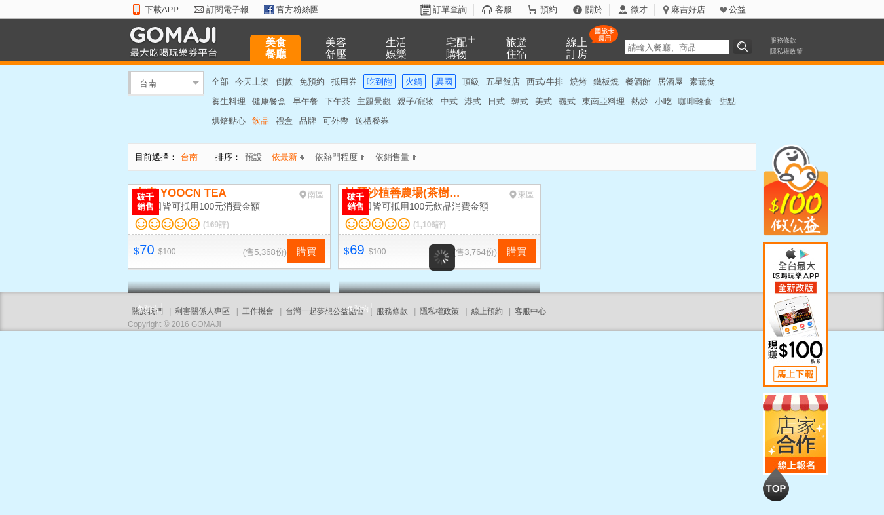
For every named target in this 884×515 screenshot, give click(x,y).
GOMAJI (177, 41)
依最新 (288, 157)
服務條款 (783, 40)
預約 (548, 9)
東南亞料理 (603, 101)
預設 (253, 157)
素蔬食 (702, 81)
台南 (148, 83)
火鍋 (413, 81)
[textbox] (677, 47)
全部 (220, 81)
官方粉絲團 (297, 9)
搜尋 (744, 46)
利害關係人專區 (202, 311)
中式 (449, 101)
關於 (593, 9)
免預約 (312, 81)
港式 (472, 101)
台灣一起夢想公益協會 (324, 311)
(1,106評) (429, 224)
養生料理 (229, 101)
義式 (567, 101)
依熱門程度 (340, 157)
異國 (443, 81)
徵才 (639, 9)
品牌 (307, 121)
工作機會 (258, 311)
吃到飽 (379, 81)
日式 (496, 101)
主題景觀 (374, 101)
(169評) (216, 224)
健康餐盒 (269, 101)
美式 (543, 101)
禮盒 (284, 121)
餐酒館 (638, 81)
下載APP (162, 9)
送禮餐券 (372, 121)
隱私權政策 (786, 51)
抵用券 (344, 81)
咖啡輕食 (695, 101)
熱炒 (639, 101)
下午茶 (337, 101)
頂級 (470, 81)
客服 (503, 9)
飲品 (260, 121)
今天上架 (252, 81)
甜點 (727, 101)
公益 (737, 9)
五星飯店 (503, 81)
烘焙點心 (229, 121)
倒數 (284, 81)
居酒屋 (670, 81)
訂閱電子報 (227, 9)
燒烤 (578, 81)
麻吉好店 (688, 9)
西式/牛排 (544, 81)
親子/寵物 (415, 101)
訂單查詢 (450, 9)
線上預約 (487, 311)
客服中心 (530, 311)
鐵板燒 (606, 81)
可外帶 (335, 121)
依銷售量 (395, 157)
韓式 (519, 101)
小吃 (663, 101)
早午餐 (305, 101)
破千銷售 (145, 202)
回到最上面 (776, 485)
